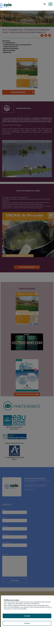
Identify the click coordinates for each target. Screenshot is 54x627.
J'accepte (27, 616)
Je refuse (27, 623)
